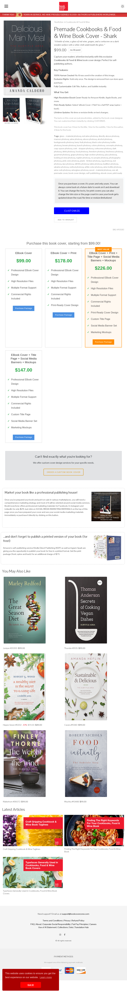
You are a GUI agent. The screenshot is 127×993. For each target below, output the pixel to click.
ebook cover (106, 173)
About (38, 937)
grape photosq (77, 154)
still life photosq (82, 164)
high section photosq (94, 154)
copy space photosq (63, 148)
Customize (71, 210)
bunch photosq (84, 145)
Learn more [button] (46, 977)
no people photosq (99, 157)
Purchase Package (23, 309)
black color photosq (101, 142)
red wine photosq (90, 136)
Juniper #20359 (10, 661)
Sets (71, 940)
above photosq (90, 139)
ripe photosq (68, 164)
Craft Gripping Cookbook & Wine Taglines (21, 861)
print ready (117, 173)
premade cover (61, 173)
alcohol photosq (104, 139)
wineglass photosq (79, 170)
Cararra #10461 (71, 737)
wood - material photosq (100, 170)
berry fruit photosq (83, 142)
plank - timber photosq (90, 160)
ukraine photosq (61, 167)
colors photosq (98, 145)
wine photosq (76, 139)
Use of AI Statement (47, 940)
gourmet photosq (62, 154)
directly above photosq (109, 136)
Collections (63, 940)
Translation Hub (82, 940)
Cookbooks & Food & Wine (78, 22)
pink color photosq (70, 160)
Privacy (67, 933)
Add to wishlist (65, 220)
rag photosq (106, 160)
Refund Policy (78, 933)
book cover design (77, 173)
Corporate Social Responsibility (57, 937)
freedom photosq (97, 151)
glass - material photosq (70, 136)
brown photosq (69, 145)
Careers (93, 937)
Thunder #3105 (71, 661)
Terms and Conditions (53, 933)
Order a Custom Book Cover (63, 485)
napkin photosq (83, 157)
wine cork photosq (62, 170)
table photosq (96, 164)
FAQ (33, 937)
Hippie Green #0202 (12, 737)
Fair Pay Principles (80, 937)
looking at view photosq (64, 157)
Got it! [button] (31, 985)
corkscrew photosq (103, 148)
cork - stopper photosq (83, 148)
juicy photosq (111, 154)
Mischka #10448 (71, 814)
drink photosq (68, 151)
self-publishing (93, 173)
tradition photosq (110, 164)
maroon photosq (61, 139)
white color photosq (93, 167)
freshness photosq (114, 151)
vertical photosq (76, 167)
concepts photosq (114, 145)
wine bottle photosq (112, 167)
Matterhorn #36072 (12, 814)
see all (115, 170)
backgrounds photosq (64, 142)
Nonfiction (58, 22)
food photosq (82, 151)
